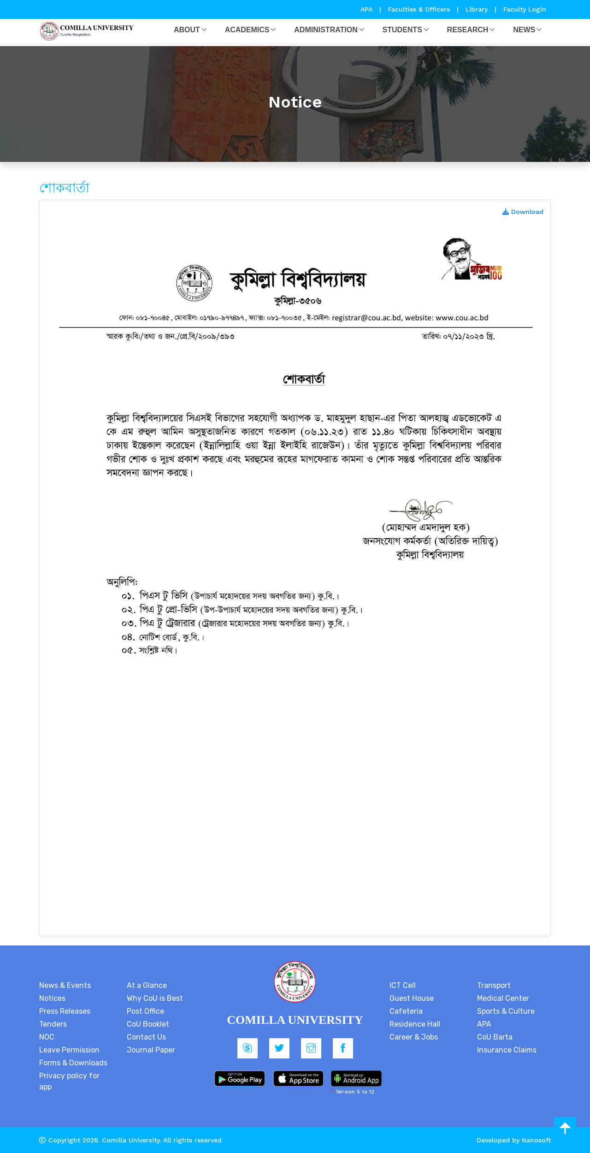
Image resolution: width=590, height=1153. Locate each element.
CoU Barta (495, 1037)
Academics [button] (247, 30)
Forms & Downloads (73, 1062)
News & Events (65, 985)
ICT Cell (402, 985)
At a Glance (147, 985)
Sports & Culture (506, 1011)
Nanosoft (536, 1140)
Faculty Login (524, 9)
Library (478, 9)
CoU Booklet (148, 1024)
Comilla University (130, 1140)
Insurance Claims (507, 1050)
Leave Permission (69, 1050)
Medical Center (503, 998)
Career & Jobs (413, 1037)
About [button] (187, 30)
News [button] (524, 30)
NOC (46, 1037)
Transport (494, 985)
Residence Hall (414, 1024)
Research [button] (468, 30)
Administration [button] (325, 30)
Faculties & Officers (419, 9)
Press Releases (64, 1011)
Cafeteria (406, 1011)
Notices (52, 998)
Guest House (411, 998)
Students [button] (402, 30)
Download (522, 211)
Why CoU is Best (155, 998)
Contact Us (146, 1037)
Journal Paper (151, 1050)
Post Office (145, 1011)
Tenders (53, 1024)
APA (367, 9)
